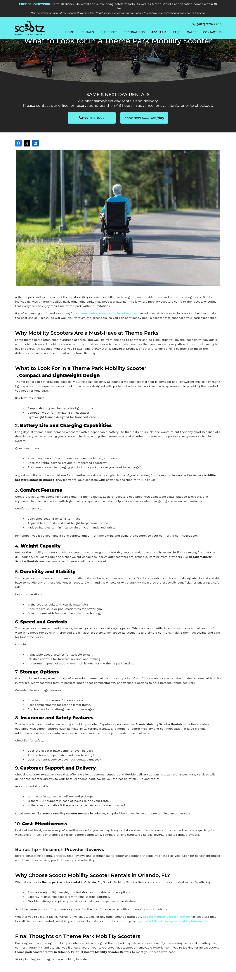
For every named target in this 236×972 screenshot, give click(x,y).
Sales (192, 32)
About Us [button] (158, 32)
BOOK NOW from (144, 118)
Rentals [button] (87, 32)
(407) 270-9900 (91, 118)
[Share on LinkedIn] (35, 143)
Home (69, 32)
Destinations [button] (134, 32)
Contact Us (212, 32)
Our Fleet (108, 32)
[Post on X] (27, 143)
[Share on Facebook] (18, 143)
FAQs (177, 32)
